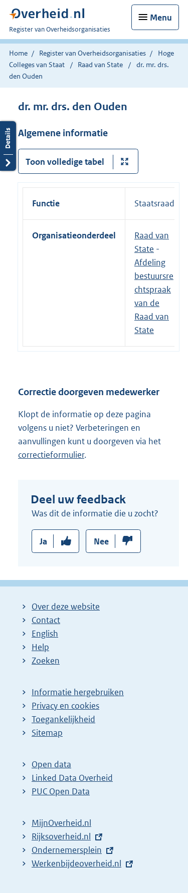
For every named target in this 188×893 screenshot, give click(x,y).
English (45, 633)
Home (18, 53)
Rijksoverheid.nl (61, 836)
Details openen (8, 146)
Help (40, 647)
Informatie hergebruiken (78, 692)
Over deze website (66, 606)
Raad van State (101, 64)
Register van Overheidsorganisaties (92, 53)
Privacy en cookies (65, 705)
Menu (161, 17)
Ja (43, 541)
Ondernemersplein (67, 849)
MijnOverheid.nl (61, 822)
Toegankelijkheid (63, 719)
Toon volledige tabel (65, 161)
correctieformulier (51, 454)
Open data (51, 764)
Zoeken (46, 660)
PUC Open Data (61, 791)
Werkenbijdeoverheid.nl (76, 863)
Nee (101, 541)
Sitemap (47, 732)
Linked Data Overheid (72, 777)
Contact (46, 620)
